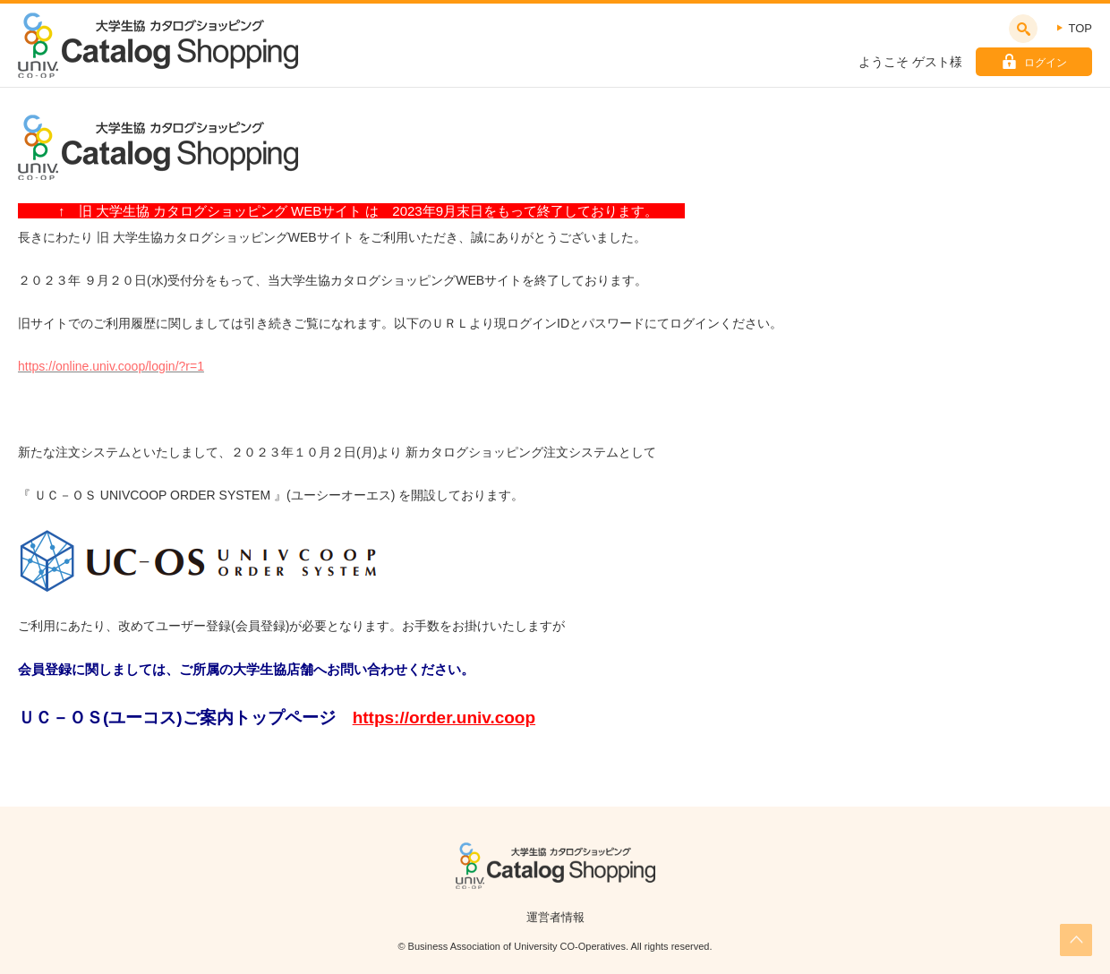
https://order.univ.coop (444, 717)
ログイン (1045, 62)
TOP (1080, 28)
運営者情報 (555, 917)
